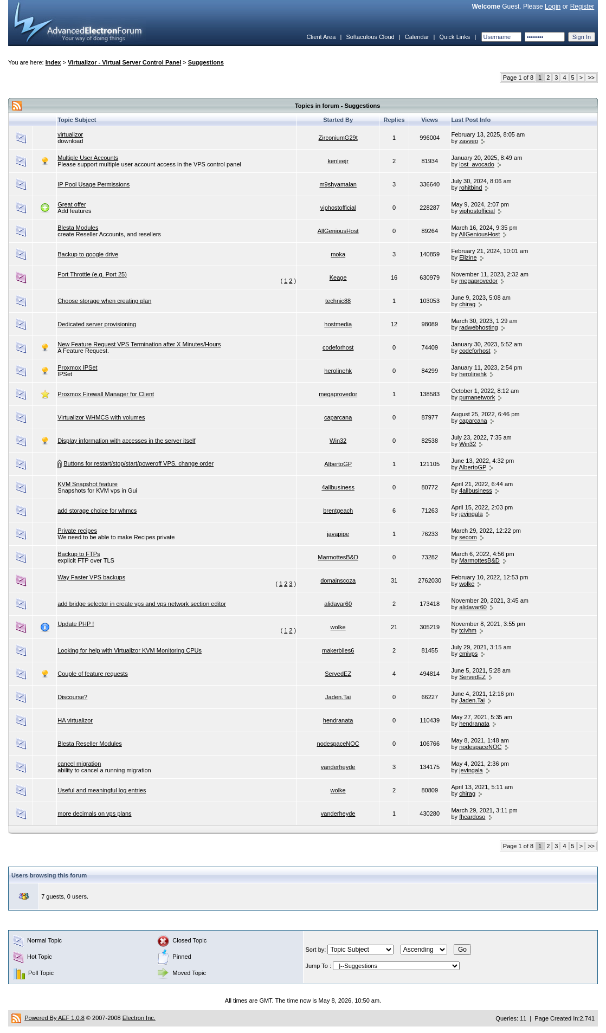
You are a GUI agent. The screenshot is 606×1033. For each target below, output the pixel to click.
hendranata (338, 720)
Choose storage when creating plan (104, 301)
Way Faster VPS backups (91, 577)
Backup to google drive (87, 254)
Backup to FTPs (78, 554)
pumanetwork (477, 397)
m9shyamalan (337, 184)
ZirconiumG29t (338, 137)
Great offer (71, 204)
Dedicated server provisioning (96, 324)
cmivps (468, 653)
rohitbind (470, 187)
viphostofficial (338, 207)
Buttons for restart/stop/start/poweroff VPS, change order (138, 463)
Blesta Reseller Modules (89, 743)
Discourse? (72, 697)
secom (467, 537)
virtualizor (70, 134)
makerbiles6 (338, 650)
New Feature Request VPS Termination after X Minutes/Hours (139, 344)
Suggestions (206, 62)
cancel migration (79, 763)
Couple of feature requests (92, 673)
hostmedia (338, 324)
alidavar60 (338, 604)
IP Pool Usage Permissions (93, 184)
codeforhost (338, 347)
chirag (467, 304)
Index (53, 62)
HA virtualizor (75, 720)
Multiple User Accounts (87, 157)
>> (591, 77)
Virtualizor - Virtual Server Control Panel (124, 62)
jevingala (470, 514)
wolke (466, 583)
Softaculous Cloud (370, 37)
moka (338, 254)
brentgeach (338, 510)
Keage (338, 277)
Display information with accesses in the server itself (126, 440)
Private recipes (77, 530)
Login (552, 6)
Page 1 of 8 (518, 77)
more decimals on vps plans (94, 813)
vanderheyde (338, 767)
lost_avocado (476, 164)
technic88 (338, 301)
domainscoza (338, 580)
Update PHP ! (75, 624)
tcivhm (467, 630)
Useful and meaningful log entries (101, 790)
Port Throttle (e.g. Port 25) (92, 274)
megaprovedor (478, 280)
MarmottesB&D (338, 557)
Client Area (321, 37)
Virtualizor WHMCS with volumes (101, 417)
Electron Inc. (139, 1018)
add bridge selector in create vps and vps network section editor (141, 604)
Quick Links (454, 37)
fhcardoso (472, 817)
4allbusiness (337, 487)
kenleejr (338, 161)
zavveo (468, 141)
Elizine (467, 257)
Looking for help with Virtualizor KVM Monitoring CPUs (129, 650)
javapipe (338, 534)
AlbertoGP (338, 464)
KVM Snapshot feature (87, 484)
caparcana (338, 417)
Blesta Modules (77, 227)
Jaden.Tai (338, 697)
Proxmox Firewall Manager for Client (105, 394)
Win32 (338, 440)
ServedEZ (338, 673)
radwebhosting (478, 327)
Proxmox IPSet (77, 367)
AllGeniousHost (338, 231)
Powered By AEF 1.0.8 (54, 1018)
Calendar (417, 37)
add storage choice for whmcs (97, 510)
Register (582, 6)
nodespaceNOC (338, 743)
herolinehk (338, 370)
